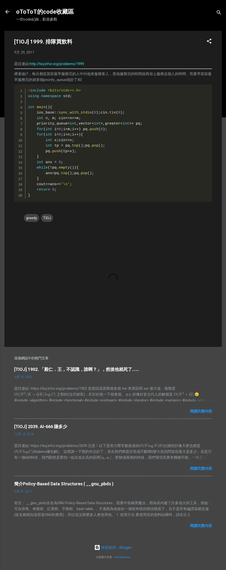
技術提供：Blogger (113, 547)
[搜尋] (219, 13)
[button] (209, 42)
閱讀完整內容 (201, 411)
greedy (31, 218)
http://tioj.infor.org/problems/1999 (57, 64)
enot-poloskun (122, 557)
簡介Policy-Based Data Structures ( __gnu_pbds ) (64, 483)
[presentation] (35, 394)
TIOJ (47, 218)
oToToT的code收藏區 (45, 11)
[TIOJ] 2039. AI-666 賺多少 (40, 426)
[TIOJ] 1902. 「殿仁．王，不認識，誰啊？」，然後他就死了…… (76, 369)
